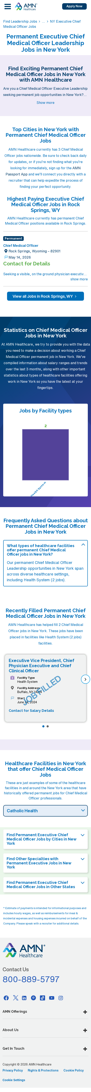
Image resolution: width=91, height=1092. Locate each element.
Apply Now (74, 6)
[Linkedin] (24, 997)
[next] (85, 679)
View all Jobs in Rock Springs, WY (45, 296)
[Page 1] (43, 726)
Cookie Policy (73, 1070)
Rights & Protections (43, 1070)
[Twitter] (15, 997)
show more (79, 279)
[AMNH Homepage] (26, 6)
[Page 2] (48, 726)
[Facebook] (6, 997)
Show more (45, 102)
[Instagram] (61, 997)
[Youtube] (51, 997)
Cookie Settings (14, 1080)
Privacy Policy (13, 1070)
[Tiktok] (42, 997)
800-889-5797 (31, 979)
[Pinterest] (33, 997)
